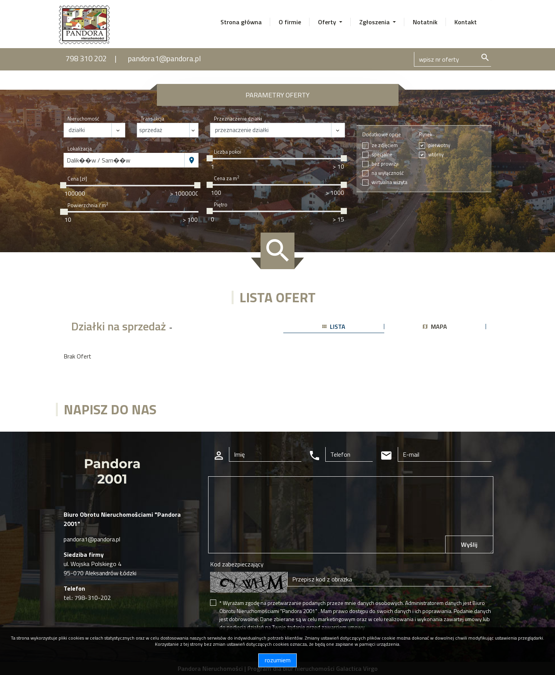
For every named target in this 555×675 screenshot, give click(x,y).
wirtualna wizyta (389, 182)
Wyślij (469, 544)
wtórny (436, 154)
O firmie (290, 22)
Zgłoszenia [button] (375, 22)
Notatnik (425, 22)
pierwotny (439, 145)
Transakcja (152, 118)
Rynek (425, 134)
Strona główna (241, 22)
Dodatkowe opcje (381, 134)
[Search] (452, 59)
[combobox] (124, 160)
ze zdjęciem (385, 145)
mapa (435, 326)
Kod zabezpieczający (237, 564)
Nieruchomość (83, 118)
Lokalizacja (79, 148)
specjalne (382, 154)
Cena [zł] (77, 179)
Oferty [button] (328, 22)
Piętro (220, 204)
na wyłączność (388, 173)
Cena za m (226, 178)
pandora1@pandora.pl (164, 58)
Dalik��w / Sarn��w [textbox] (98, 160)
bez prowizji (385, 163)
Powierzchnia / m (87, 205)
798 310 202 (86, 58)
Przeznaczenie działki (238, 118)
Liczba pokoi (227, 152)
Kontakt (465, 22)
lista (333, 326)
